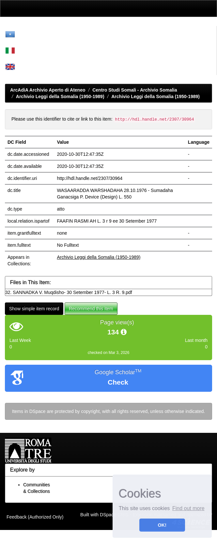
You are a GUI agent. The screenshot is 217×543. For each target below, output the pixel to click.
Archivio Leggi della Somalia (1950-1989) (60, 96)
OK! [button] (162, 525)
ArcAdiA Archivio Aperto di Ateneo (47, 90)
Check (118, 382)
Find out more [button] (188, 508)
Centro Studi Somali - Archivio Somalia (134, 90)
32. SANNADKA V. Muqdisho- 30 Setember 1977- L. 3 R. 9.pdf (68, 292)
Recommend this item (91, 308)
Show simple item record (34, 308)
